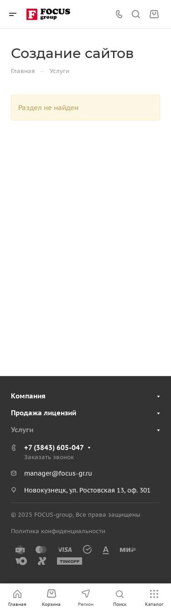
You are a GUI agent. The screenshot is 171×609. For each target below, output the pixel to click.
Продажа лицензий (43, 412)
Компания (28, 396)
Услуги (22, 429)
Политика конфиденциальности (58, 531)
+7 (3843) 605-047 (54, 447)
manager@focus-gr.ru (58, 473)
